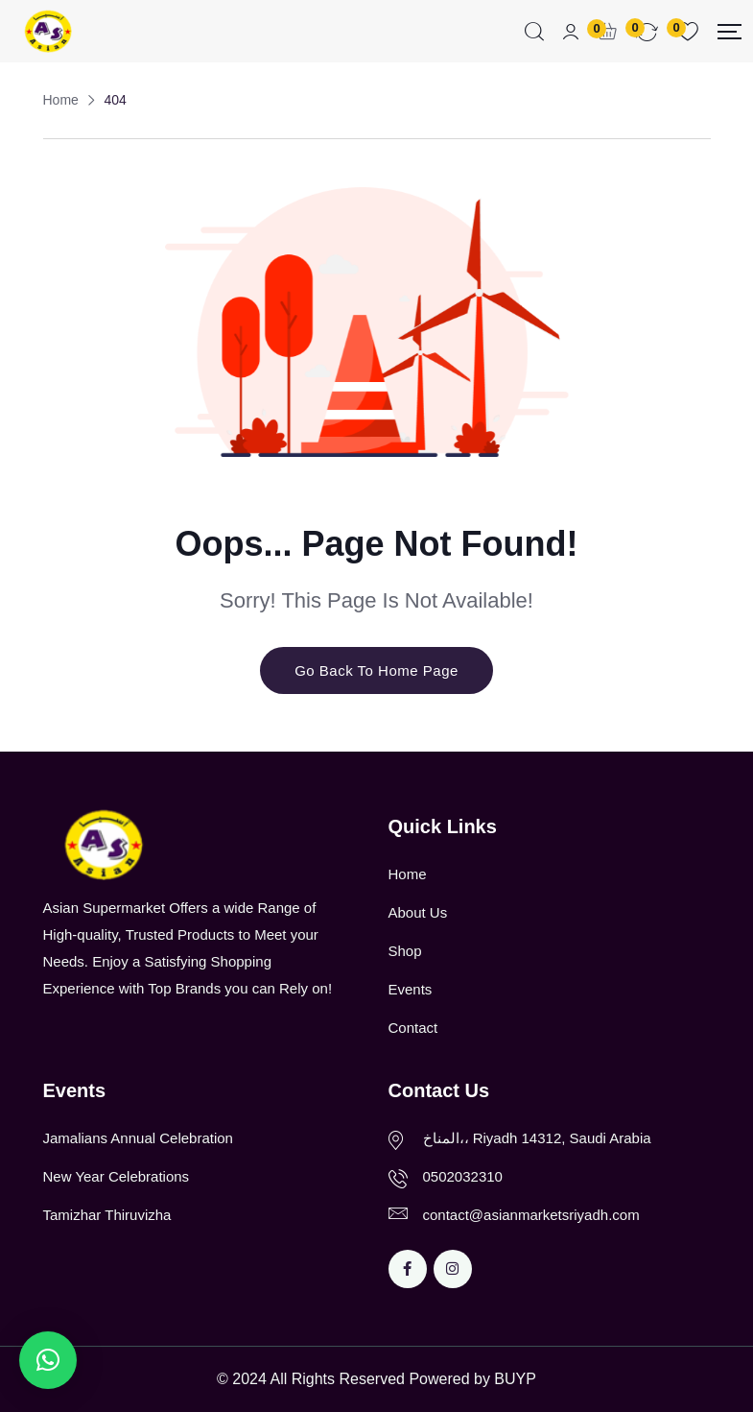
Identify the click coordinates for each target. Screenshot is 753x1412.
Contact (413, 1027)
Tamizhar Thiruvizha (107, 1215)
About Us (418, 912)
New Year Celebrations (116, 1176)
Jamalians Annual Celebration (138, 1138)
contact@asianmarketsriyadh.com (531, 1215)
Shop (405, 951)
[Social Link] (407, 1269)
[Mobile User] (570, 32)
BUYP (515, 1379)
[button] (48, 1360)
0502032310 (463, 1176)
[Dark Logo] (47, 31)
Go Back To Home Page (376, 670)
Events (410, 989)
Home (407, 874)
